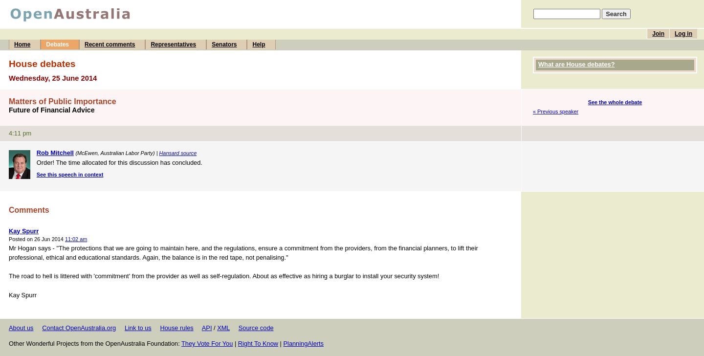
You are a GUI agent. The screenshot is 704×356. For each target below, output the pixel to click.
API (207, 328)
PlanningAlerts (304, 343)
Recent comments (110, 44)
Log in (683, 33)
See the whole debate (615, 102)
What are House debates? (576, 64)
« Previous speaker (555, 111)
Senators (224, 44)
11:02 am (76, 239)
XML (223, 328)
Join (658, 33)
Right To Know (258, 343)
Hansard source (178, 153)
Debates (57, 44)
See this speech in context (70, 175)
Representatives (173, 44)
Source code (256, 328)
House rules (176, 328)
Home (22, 44)
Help (258, 44)
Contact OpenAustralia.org (79, 328)
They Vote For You (207, 343)
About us (21, 328)
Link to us (138, 328)
